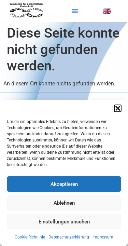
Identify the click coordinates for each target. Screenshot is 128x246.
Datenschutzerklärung (68, 237)
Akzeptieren (64, 184)
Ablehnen (64, 203)
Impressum (103, 237)
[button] (117, 108)
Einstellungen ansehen (64, 222)
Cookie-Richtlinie (30, 237)
